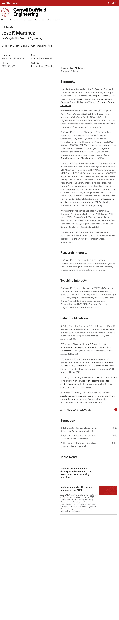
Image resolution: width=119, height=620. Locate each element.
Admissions (53, 19)
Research (27, 19)
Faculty (7, 27)
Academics (15, 19)
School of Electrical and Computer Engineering (27, 45)
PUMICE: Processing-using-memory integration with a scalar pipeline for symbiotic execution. (88, 380)
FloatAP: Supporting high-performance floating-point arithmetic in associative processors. (85, 347)
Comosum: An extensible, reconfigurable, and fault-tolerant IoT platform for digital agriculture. (87, 365)
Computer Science (100, 95)
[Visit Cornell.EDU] (5, 12)
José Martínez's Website (42, 66)
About (4, 19)
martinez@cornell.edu (41, 58)
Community (40, 19)
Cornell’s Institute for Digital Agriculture (79, 158)
